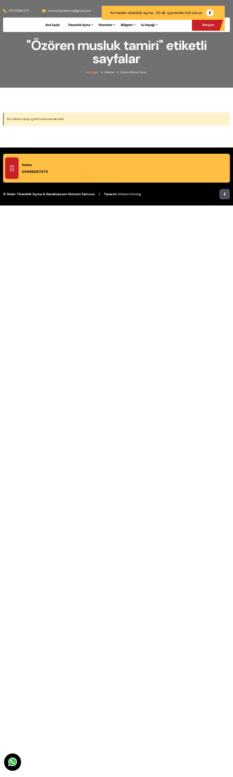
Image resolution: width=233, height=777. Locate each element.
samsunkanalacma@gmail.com (69, 10)
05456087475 (19, 10)
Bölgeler (127, 24)
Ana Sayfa (52, 24)
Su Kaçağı (148, 24)
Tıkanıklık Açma (79, 24)
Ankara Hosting (129, 194)
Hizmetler (105, 24)
